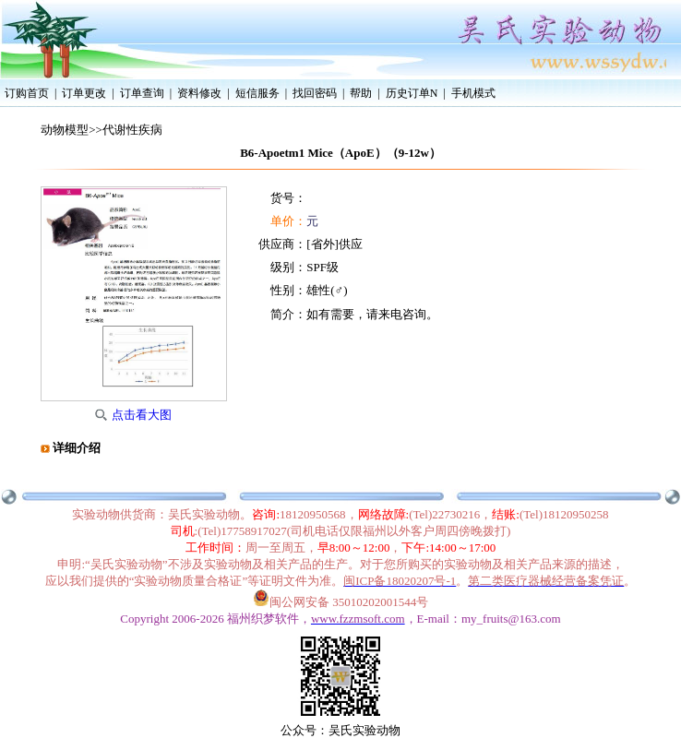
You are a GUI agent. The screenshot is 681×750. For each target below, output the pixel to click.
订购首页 (27, 93)
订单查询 (142, 93)
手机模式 (473, 93)
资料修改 (199, 93)
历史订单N (412, 93)
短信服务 (257, 93)
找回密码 (315, 93)
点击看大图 (142, 415)
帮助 (361, 93)
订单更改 (84, 93)
